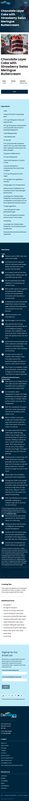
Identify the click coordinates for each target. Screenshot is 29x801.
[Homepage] (5, 2)
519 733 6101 (8, 731)
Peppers (3, 778)
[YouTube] (18, 695)
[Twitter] (6, 695)
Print (14, 92)
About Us (3, 743)
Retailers (3, 748)
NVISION (11, 799)
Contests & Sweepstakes (10, 795)
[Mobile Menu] (25, 3)
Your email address (11, 677)
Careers (3, 750)
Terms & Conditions (23, 795)
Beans (2, 783)
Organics (4, 788)
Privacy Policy (5, 755)
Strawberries (5, 786)
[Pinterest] (15, 695)
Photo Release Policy (7, 758)
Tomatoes (4, 776)
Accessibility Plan (6, 763)
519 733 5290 (7, 733)
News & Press (5, 745)
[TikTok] (21, 695)
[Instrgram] (9, 695)
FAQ (2, 795)
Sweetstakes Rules (6, 760)
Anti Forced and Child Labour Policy (12, 765)
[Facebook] (3, 695)
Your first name (10, 670)
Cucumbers (4, 781)
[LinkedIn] (12, 695)
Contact (3, 753)
